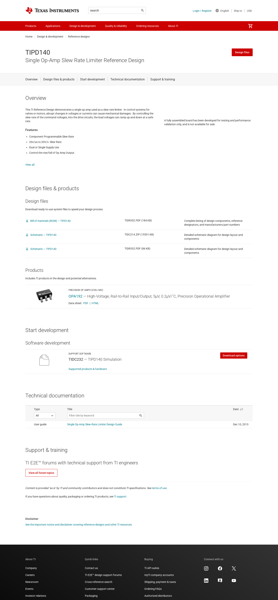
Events (29, 585)
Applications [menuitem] (53, 26)
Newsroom (31, 578)
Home (28, 36)
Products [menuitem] (30, 26)
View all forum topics (41, 469)
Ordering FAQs (153, 585)
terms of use (159, 484)
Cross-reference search (98, 578)
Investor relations (35, 591)
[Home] (52, 10)
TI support (120, 492)
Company (31, 564)
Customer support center (100, 585)
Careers (30, 571)
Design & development (50, 36)
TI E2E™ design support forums (103, 571)
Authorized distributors (158, 591)
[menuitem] (250, 26)
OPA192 (75, 292)
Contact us (91, 564)
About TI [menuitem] (173, 26)
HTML (95, 299)
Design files (242, 52)
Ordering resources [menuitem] (147, 26)
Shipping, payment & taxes (160, 578)
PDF (85, 299)
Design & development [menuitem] (83, 26)
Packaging (91, 591)
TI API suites (151, 564)
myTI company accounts (159, 571)
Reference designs (79, 36)
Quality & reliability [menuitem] (116, 26)
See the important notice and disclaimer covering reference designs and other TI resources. (78, 520)
